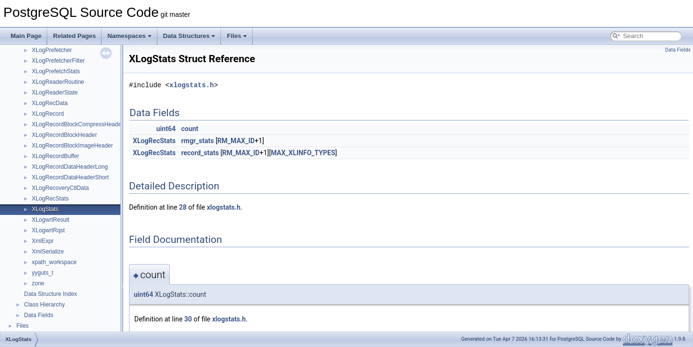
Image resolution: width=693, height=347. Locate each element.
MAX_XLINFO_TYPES (303, 153)
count (189, 129)
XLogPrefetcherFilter (58, 60)
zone (38, 283)
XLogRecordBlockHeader (64, 135)
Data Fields (38, 315)
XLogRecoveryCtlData (60, 188)
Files (237, 36)
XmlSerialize (48, 251)
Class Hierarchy (44, 304)
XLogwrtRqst (48, 230)
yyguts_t (42, 272)
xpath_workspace (54, 262)
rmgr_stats (197, 141)
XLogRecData (50, 103)
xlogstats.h (191, 85)
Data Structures (189, 36)
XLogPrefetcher (52, 50)
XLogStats (45, 209)
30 (188, 319)
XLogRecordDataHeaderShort (70, 177)
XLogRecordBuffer (55, 156)
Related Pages (74, 36)
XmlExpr (42, 241)
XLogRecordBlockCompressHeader (77, 124)
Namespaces (129, 36)
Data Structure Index (50, 294)
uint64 (166, 129)
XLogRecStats (50, 198)
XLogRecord (48, 113)
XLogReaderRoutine (58, 82)
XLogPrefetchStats (56, 71)
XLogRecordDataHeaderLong (70, 166)
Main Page (26, 36)
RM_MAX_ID (236, 141)
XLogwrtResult (50, 219)
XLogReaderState (54, 92)
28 (183, 207)
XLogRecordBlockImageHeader (72, 145)
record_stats (199, 153)
